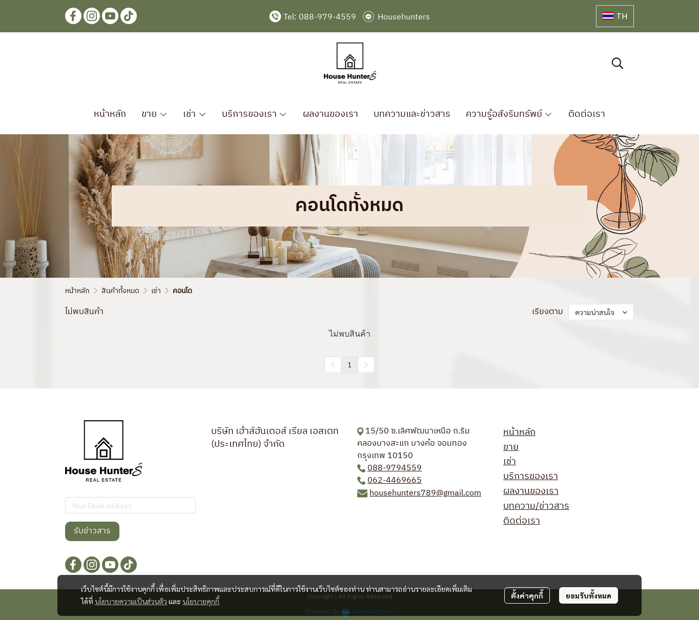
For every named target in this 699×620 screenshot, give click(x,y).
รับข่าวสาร (92, 531)
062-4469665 (394, 480)
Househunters (404, 17)
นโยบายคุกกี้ (200, 601)
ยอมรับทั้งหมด (588, 595)
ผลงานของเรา (531, 491)
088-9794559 (394, 468)
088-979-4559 (327, 17)
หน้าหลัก (77, 291)
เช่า (156, 291)
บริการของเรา (530, 476)
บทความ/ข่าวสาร (536, 506)
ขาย (511, 447)
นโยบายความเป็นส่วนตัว (131, 601)
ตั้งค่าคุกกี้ (527, 595)
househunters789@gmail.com (425, 493)
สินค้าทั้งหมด (120, 291)
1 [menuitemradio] (349, 364)
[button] (615, 16)
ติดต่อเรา (521, 521)
